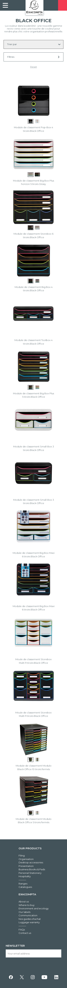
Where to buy (26, 905)
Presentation (26, 866)
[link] (5, 5)
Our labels (24, 912)
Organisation (26, 859)
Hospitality (25, 876)
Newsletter (15, 945)
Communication (28, 915)
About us (24, 901)
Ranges (23, 883)
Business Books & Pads (32, 869)
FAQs (22, 929)
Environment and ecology (34, 908)
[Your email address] (33, 953)
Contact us (25, 933)
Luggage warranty (29, 922)
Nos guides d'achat (30, 918)
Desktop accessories (31, 862)
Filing (22, 855)
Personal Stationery (30, 872)
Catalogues (25, 887)
